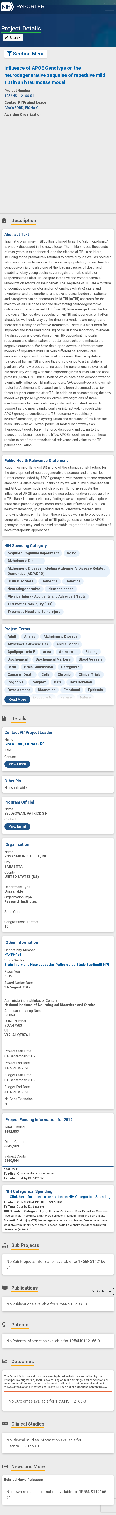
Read (17, 699)
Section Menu (25, 54)
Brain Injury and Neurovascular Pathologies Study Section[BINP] (56, 965)
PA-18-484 (12, 954)
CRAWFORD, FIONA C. (24, 744)
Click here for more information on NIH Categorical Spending (60, 1197)
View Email (17, 764)
